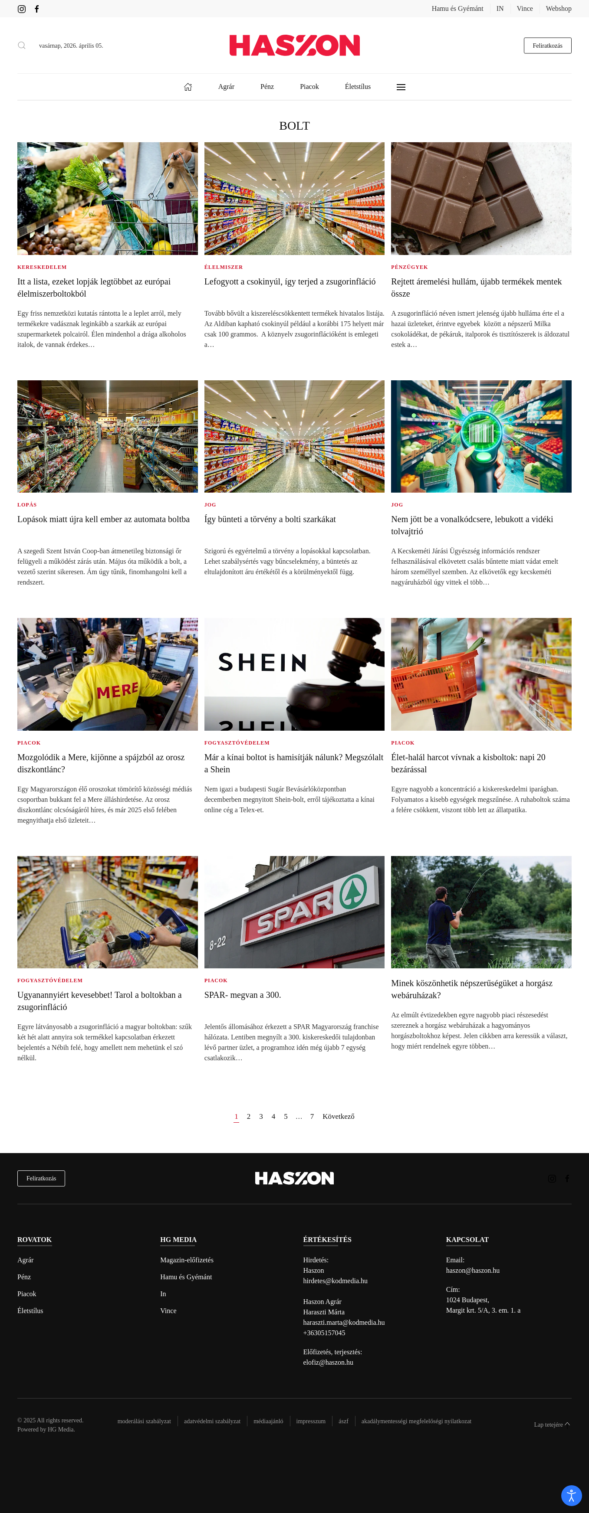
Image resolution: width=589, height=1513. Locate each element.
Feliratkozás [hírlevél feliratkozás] (41, 1178)
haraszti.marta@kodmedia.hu (344, 1322)
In (163, 1293)
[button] (21, 45)
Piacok (26, 1293)
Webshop (559, 8)
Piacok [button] (309, 86)
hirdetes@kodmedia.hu (335, 1280)
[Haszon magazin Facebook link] (37, 8)
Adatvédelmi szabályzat (212, 1421)
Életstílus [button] (358, 86)
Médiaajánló (268, 1421)
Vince (525, 8)
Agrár (25, 1260)
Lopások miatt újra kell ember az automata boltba (103, 519)
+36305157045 (324, 1333)
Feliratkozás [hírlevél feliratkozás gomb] (548, 45)
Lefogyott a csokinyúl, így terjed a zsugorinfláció (290, 281)
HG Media (61, 1429)
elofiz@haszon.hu (328, 1362)
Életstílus (30, 1310)
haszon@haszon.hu (473, 1270)
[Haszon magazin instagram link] (21, 8)
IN (500, 8)
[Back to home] (295, 45)
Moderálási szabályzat (144, 1421)
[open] (571, 1495)
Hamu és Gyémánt (458, 8)
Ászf (344, 1421)
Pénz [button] (267, 86)
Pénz (24, 1277)
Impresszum (311, 1421)
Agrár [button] (226, 86)
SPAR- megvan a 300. (242, 995)
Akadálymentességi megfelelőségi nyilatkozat (416, 1421)
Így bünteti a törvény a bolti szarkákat (270, 519)
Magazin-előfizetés (187, 1260)
